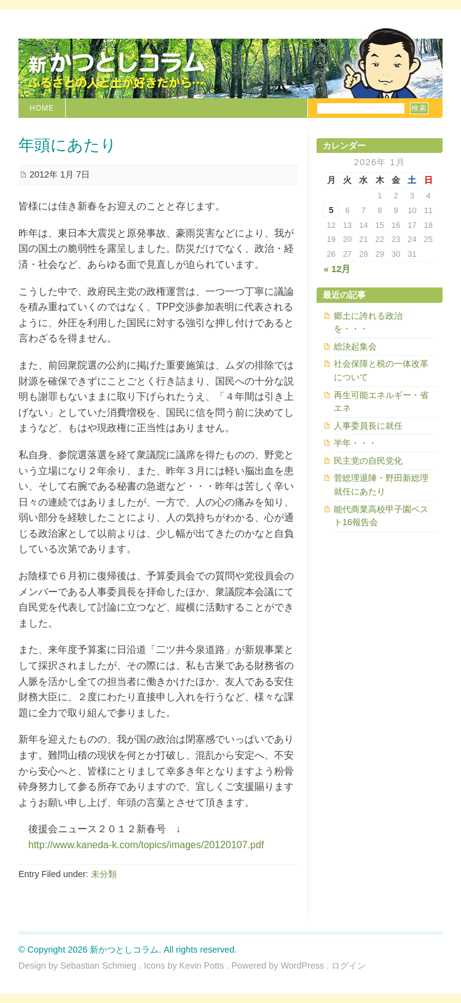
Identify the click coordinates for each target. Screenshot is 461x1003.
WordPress (302, 965)
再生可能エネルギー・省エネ (381, 401)
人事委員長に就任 (368, 426)
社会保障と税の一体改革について (381, 370)
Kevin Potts (201, 965)
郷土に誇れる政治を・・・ (368, 322)
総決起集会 (355, 346)
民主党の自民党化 (368, 461)
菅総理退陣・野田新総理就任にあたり (381, 484)
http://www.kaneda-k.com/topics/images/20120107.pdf (146, 845)
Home (42, 108)
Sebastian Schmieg (98, 965)
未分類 (104, 874)
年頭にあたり (67, 145)
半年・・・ (355, 443)
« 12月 (337, 269)
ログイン (348, 965)
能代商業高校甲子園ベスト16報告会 (381, 516)
